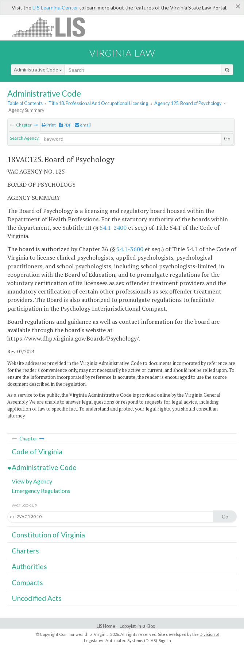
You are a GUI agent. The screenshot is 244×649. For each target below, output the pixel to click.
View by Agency (32, 481)
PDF (65, 125)
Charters (25, 551)
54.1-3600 (129, 249)
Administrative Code (38, 70)
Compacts (27, 582)
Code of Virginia (37, 451)
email (83, 125)
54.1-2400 (113, 228)
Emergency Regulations (41, 490)
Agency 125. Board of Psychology (188, 103)
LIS (52, 27)
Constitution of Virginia (48, 535)
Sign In (165, 640)
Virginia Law (122, 52)
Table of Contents (25, 103)
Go (227, 138)
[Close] (238, 6)
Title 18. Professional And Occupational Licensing (98, 103)
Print (49, 125)
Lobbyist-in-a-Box (137, 626)
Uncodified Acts (37, 598)
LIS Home (106, 626)
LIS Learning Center (55, 7)
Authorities (29, 566)
